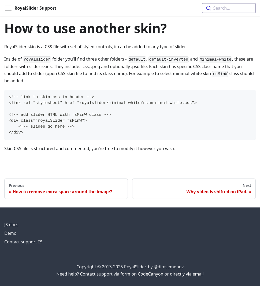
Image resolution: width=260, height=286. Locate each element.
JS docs (11, 225)
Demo (10, 233)
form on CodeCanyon (141, 274)
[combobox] (229, 8)
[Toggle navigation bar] (8, 8)
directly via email (187, 274)
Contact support (23, 242)
